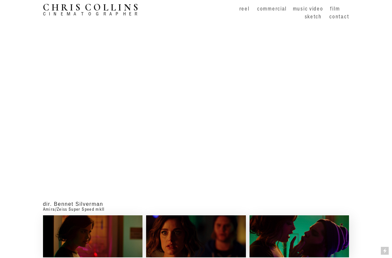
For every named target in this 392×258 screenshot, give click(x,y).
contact (339, 16)
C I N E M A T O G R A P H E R (90, 14)
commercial (272, 8)
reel (244, 8)
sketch (313, 16)
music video (308, 8)
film (335, 8)
